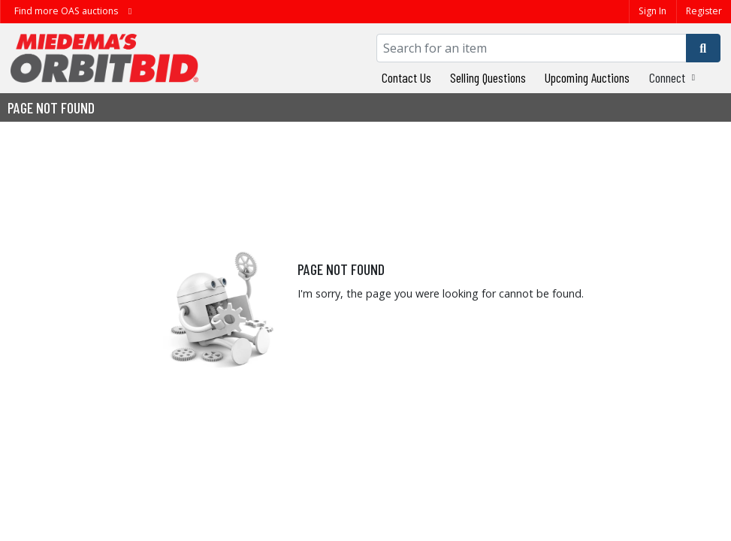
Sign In (652, 11)
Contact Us (406, 77)
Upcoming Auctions (587, 77)
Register (704, 11)
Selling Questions (488, 77)
